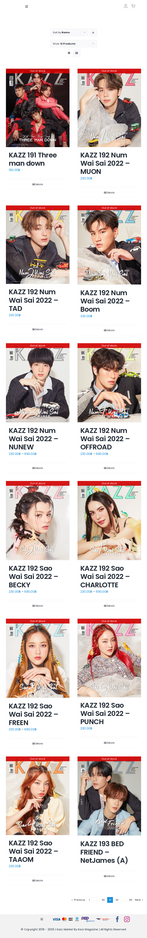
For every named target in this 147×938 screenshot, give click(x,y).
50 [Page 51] (130, 899)
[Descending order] (93, 32)
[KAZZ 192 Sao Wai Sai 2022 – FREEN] (37, 658)
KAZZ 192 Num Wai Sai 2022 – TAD (33, 300)
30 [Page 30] (103, 899)
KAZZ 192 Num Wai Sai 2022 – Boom (105, 301)
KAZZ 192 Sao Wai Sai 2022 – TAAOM (33, 851)
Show (64, 43)
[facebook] (117, 919)
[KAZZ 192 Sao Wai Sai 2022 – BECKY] (37, 520)
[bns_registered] (88, 917)
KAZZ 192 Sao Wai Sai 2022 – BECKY (33, 576)
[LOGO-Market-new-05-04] (73, 3)
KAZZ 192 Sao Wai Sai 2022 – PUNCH (105, 713)
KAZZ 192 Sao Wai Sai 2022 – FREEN (33, 714)
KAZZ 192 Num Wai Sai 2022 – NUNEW (33, 439)
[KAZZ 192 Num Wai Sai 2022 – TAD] (37, 244)
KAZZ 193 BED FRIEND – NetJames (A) (104, 852)
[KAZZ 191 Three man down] (37, 107)
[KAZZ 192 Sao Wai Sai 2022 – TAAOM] (37, 795)
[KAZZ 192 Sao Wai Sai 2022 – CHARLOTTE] (109, 520)
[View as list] (76, 53)
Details (39, 184)
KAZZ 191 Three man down (33, 159)
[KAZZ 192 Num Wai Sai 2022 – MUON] (109, 107)
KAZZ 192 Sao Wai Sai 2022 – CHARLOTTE (105, 576)
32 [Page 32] (116, 899)
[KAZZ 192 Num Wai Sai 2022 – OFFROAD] (109, 383)
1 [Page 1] (89, 899)
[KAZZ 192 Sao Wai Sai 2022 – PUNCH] (109, 658)
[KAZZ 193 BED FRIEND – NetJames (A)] (109, 796)
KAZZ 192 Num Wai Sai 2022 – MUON (105, 163)
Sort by (61, 32)
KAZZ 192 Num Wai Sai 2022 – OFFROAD (105, 439)
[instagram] (127, 919)
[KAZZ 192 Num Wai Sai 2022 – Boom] (109, 245)
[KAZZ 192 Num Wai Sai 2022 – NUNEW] (37, 383)
